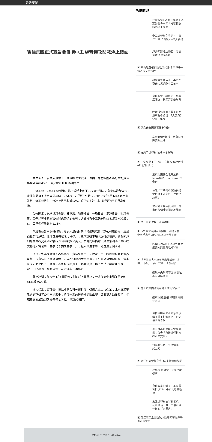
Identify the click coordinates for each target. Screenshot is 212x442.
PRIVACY (104, 435)
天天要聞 (32, 2)
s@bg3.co (116, 435)
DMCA (94, 435)
